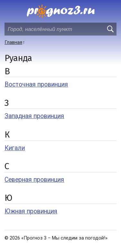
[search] (110, 29)
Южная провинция (31, 211)
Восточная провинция (36, 84)
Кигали (15, 148)
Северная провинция (34, 179)
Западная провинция (34, 116)
